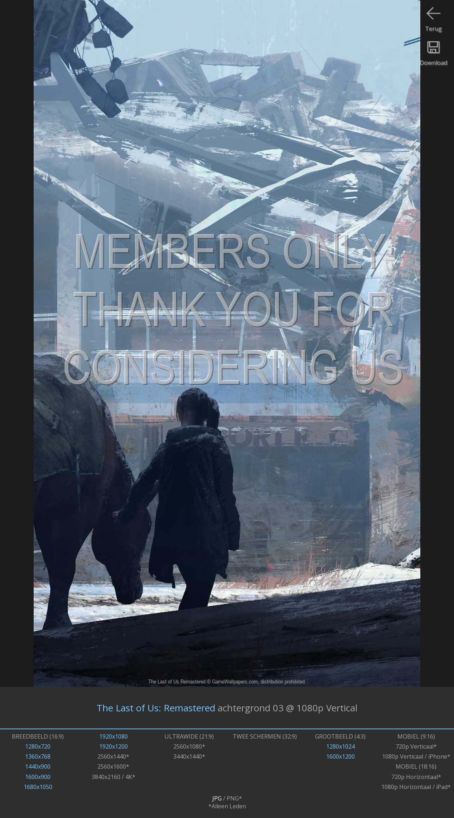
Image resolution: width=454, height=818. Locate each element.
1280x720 (37, 746)
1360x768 (37, 756)
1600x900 (37, 777)
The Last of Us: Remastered (156, 707)
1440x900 (37, 766)
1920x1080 (113, 736)
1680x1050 (38, 787)
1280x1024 (340, 746)
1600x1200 (340, 756)
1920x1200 (113, 746)
